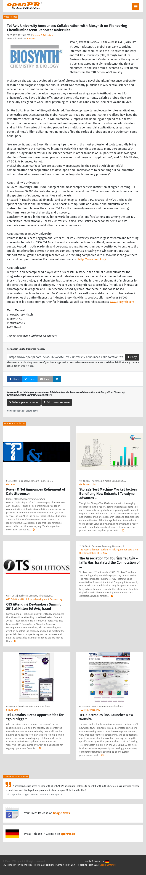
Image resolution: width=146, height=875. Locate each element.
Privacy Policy (25, 864)
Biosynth (31, 38)
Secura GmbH (13, 709)
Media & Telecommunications (34, 706)
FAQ (4, 864)
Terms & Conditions (44, 864)
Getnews (10, 484)
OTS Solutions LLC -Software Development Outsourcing (34, 599)
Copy (132, 357)
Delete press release (23, 402)
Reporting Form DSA (87, 864)
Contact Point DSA (65, 864)
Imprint (12, 864)
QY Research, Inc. (88, 484)
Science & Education (43, 35)
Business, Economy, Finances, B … (36, 481)
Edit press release (57, 402)
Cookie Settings (107, 864)
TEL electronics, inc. (89, 709)
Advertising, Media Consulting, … (109, 481)
